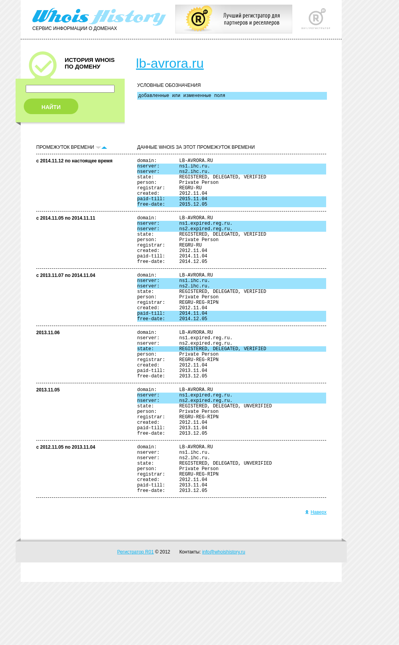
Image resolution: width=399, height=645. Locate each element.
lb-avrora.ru (170, 63)
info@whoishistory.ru (223, 615)
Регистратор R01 (135, 615)
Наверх (316, 575)
